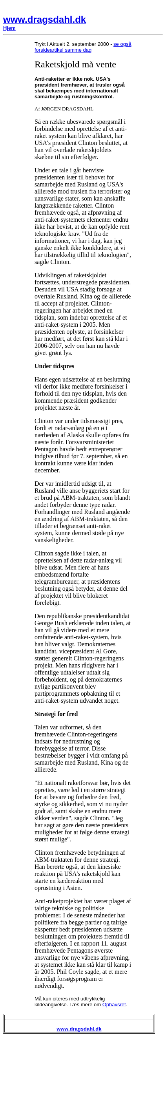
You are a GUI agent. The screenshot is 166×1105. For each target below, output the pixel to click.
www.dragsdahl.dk (44, 19)
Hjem (9, 28)
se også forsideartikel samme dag (83, 47)
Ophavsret (114, 1004)
